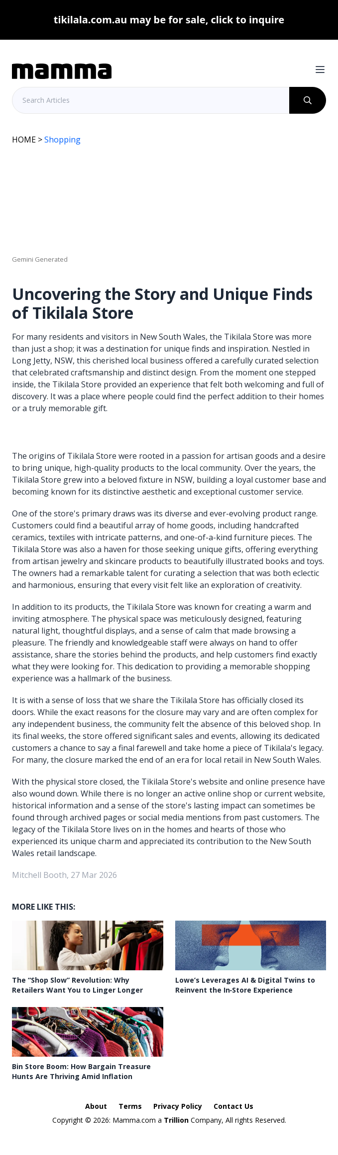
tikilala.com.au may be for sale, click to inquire (169, 19)
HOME (24, 139)
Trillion (176, 1120)
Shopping (62, 139)
